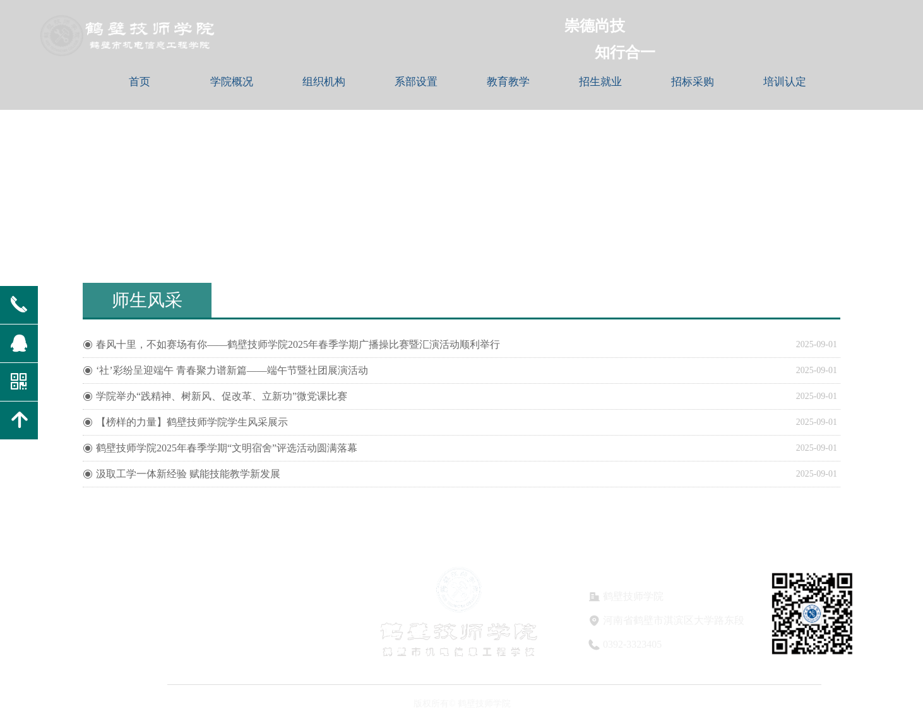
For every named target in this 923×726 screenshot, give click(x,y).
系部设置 (416, 82)
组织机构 (323, 82)
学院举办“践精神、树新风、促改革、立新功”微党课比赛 (221, 396)
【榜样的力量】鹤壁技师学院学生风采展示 (192, 422)
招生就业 (600, 82)
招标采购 (692, 82)
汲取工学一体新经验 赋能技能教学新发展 (188, 473)
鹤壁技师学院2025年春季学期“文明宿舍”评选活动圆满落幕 (226, 448)
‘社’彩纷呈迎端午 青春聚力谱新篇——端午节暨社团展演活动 (232, 370)
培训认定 (784, 82)
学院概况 (231, 82)
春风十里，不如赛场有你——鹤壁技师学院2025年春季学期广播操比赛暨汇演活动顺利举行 (298, 344)
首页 (139, 82)
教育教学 (508, 82)
